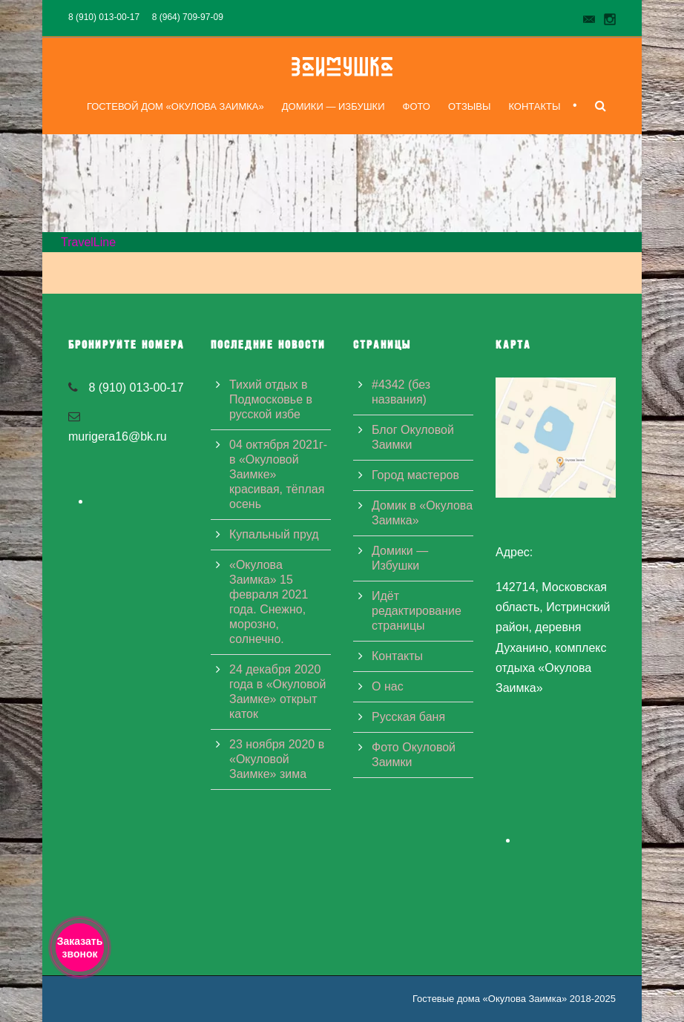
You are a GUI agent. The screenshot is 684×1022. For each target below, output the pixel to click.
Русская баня (408, 717)
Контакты (534, 106)
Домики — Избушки (333, 106)
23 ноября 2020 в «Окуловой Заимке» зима (276, 759)
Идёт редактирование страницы (416, 611)
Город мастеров (415, 475)
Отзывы (469, 106)
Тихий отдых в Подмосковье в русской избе (270, 399)
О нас (388, 686)
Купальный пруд (273, 534)
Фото (416, 106)
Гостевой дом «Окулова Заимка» (175, 106)
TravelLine (88, 242)
